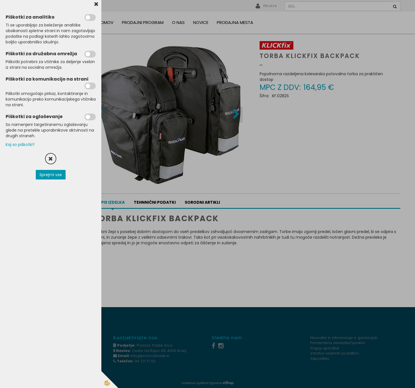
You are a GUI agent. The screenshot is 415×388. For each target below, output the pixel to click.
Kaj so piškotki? (20, 144)
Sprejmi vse (50, 175)
